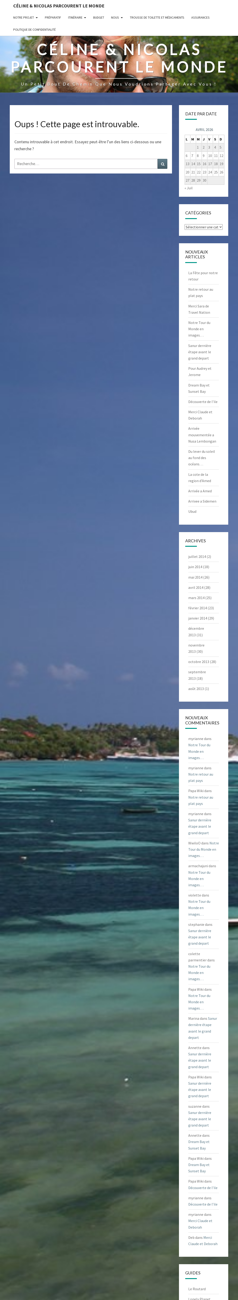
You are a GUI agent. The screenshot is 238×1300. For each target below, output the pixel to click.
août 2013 (196, 688)
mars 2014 (196, 597)
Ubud (192, 511)
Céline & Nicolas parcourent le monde (58, 6)
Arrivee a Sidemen (202, 501)
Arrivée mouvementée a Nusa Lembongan (202, 434)
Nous (115, 17)
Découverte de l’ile (203, 401)
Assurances (200, 17)
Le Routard (197, 1289)
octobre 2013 (198, 661)
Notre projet (23, 17)
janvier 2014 (197, 618)
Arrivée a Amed (200, 491)
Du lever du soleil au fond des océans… (201, 457)
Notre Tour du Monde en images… (199, 328)
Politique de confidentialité (34, 29)
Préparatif (53, 17)
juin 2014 (195, 566)
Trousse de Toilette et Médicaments (157, 17)
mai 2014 (195, 577)
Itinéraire (75, 17)
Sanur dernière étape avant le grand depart (199, 351)
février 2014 (197, 608)
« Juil (189, 188)
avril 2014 (195, 587)
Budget (98, 17)
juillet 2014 (197, 556)
